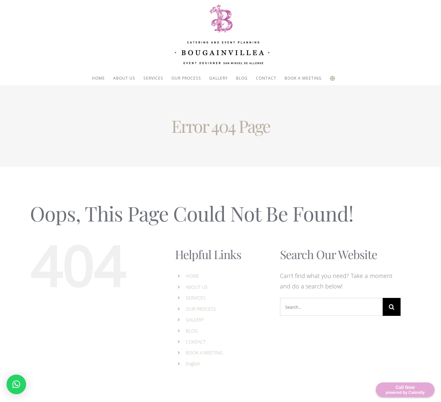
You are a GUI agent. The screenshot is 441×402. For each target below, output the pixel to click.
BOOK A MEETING (204, 352)
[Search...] (331, 307)
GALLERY (195, 320)
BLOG (192, 331)
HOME (192, 276)
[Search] (392, 307)
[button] (16, 384)
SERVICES (196, 298)
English (193, 364)
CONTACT (196, 342)
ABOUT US (197, 287)
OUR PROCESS (201, 309)
